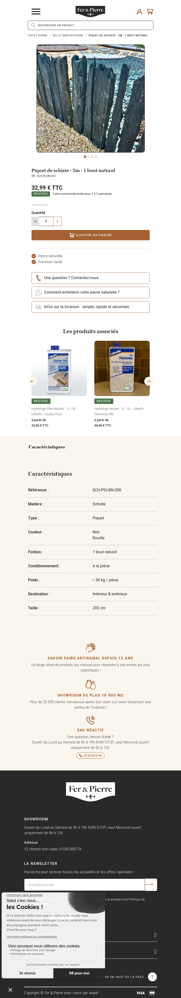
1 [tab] (85, 157)
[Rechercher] (90, 25)
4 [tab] (96, 157)
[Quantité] (46, 221)
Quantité (38, 212)
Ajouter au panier (90, 235)
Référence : (38, 490)
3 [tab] (92, 157)
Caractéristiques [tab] (47, 447)
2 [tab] (88, 157)
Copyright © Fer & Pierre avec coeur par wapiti (61, 992)
